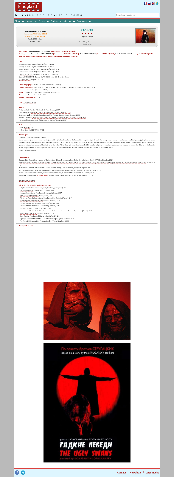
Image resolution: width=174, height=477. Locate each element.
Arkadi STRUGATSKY (123, 54)
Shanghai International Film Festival (32, 193)
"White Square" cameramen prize (31, 201)
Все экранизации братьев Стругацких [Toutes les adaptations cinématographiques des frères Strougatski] (55, 170)
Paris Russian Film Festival (29, 195)
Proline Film (32, 95)
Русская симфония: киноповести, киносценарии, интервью (40, 173)
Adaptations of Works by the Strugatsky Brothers (36, 188)
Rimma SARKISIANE (26, 77)
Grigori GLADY (24, 64)
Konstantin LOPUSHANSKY (35, 31)
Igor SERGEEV (24, 79)
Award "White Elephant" (28, 213)
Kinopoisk (27, 103)
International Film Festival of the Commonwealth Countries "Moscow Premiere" (47, 211)
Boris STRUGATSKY (88, 54)
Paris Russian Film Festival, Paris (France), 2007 (43, 110)
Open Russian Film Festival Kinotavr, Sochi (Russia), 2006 (59, 115)
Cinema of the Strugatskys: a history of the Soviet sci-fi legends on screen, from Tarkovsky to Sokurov (54, 160)
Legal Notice (152, 472)
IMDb (33, 103)
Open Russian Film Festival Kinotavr (32, 216)
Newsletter (136, 472)
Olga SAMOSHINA (25, 74)
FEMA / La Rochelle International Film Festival (36, 198)
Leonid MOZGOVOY (26, 69)
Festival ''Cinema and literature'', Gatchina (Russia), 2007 (51, 112)
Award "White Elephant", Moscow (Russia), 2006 (68, 117)
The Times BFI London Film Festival (32, 221)
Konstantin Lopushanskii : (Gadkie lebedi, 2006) (41, 175)
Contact (121, 472)
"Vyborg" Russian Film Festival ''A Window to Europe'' (39, 219)
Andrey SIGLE (29, 90)
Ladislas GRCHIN (38, 85)
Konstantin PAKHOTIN (68, 87)
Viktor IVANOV (39, 87)
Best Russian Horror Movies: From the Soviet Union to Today (40, 168)
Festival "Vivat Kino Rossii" (29, 206)
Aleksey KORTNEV (26, 67)
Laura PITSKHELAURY (27, 72)
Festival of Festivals (26, 190)
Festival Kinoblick (26, 208)
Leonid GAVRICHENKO (33, 92)
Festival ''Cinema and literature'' (30, 203)
